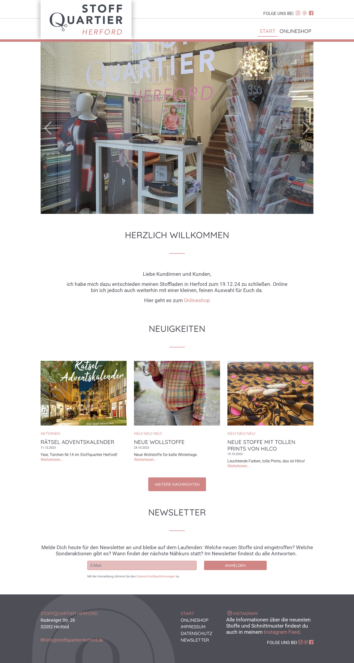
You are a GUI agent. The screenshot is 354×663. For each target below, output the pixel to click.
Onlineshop (295, 31)
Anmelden (235, 565)
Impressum (193, 627)
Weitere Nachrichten (177, 484)
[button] (61, 128)
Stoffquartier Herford (86, 19)
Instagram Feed (282, 632)
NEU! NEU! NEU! (148, 433)
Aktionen (50, 433)
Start (268, 31)
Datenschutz (196, 633)
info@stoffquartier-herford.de (74, 640)
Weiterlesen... (52, 459)
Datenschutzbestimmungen (155, 576)
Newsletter (195, 640)
